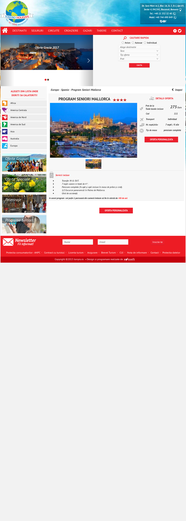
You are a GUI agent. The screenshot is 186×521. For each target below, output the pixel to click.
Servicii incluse (62, 175)
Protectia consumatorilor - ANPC (23, 252)
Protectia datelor (171, 252)
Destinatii (19, 30)
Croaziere (71, 30)
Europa (55, 90)
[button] (7, 60)
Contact (117, 30)
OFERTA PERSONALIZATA (161, 139)
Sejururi (37, 30)
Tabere (102, 30)
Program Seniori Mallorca (86, 90)
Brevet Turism (108, 252)
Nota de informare (137, 252)
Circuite (53, 30)
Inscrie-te (157, 242)
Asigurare (92, 252)
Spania (65, 90)
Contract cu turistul (54, 252)
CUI (121, 252)
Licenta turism (76, 252)
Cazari (87, 30)
